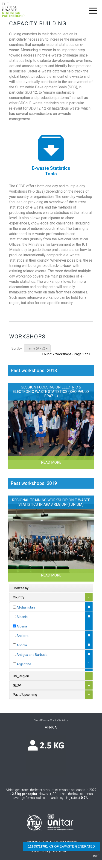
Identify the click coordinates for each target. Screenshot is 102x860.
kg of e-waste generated (61, 846)
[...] (14, 607)
